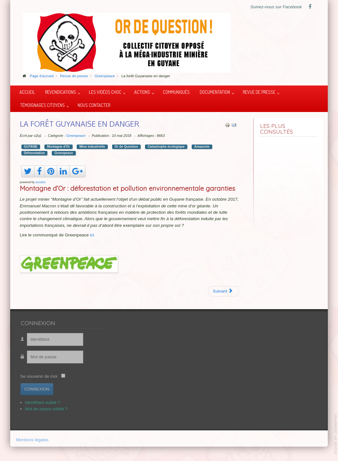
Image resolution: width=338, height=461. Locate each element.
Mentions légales (32, 440)
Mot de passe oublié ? (44, 408)
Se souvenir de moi (36, 376)
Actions (142, 92)
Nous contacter (94, 105)
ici (92, 235)
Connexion (34, 389)
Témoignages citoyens (42, 105)
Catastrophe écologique (166, 146)
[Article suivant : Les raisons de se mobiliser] (223, 291)
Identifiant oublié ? (40, 402)
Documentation (215, 92)
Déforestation (34, 153)
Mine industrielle (92, 146)
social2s (40, 182)
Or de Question (126, 146)
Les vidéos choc (105, 92)
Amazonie (202, 146)
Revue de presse (259, 92)
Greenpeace (76, 136)
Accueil (27, 92)
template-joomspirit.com (335, 434)
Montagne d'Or (58, 146)
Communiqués (176, 92)
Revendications (60, 92)
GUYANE (31, 146)
